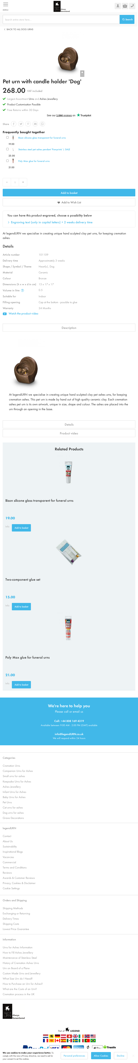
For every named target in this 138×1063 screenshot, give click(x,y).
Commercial (9, 862)
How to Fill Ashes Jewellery (18, 952)
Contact (7, 836)
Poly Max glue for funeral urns (34, 161)
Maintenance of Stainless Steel (20, 957)
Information (9, 939)
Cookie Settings (11, 888)
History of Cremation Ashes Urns (21, 963)
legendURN (9, 828)
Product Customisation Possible (24, 104)
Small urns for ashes (14, 776)
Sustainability (10, 846)
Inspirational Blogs (13, 851)
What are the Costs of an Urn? (20, 989)
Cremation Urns (11, 765)
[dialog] (69, 1055)
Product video (69, 433)
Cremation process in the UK (18, 994)
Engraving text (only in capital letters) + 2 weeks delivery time (52, 222)
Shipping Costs (11, 924)
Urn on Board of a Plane (16, 968)
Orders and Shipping (15, 900)
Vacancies (8, 857)
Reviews (7, 872)
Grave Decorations (13, 818)
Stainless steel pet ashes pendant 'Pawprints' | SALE (44, 149)
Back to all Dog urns (20, 29)
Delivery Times (11, 918)
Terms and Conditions (15, 867)
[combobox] (61, 19)
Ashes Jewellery (49, 99)
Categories (9, 757)
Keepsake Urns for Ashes (17, 781)
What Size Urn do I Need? (18, 978)
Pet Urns (7, 802)
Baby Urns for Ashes (14, 797)
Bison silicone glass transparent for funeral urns (42, 137)
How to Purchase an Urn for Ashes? (23, 983)
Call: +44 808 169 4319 (69, 721)
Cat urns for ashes (13, 807)
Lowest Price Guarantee (16, 929)
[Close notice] (133, 1055)
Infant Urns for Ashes (14, 792)
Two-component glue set (22, 579)
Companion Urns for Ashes (18, 771)
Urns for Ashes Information (18, 947)
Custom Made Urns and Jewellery (21, 973)
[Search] (127, 19)
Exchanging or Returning (16, 913)
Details (69, 424)
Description (69, 327)
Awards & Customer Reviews (19, 878)
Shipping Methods (13, 908)
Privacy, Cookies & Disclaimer (19, 883)
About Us (8, 841)
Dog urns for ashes (13, 812)
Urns (32, 99)
